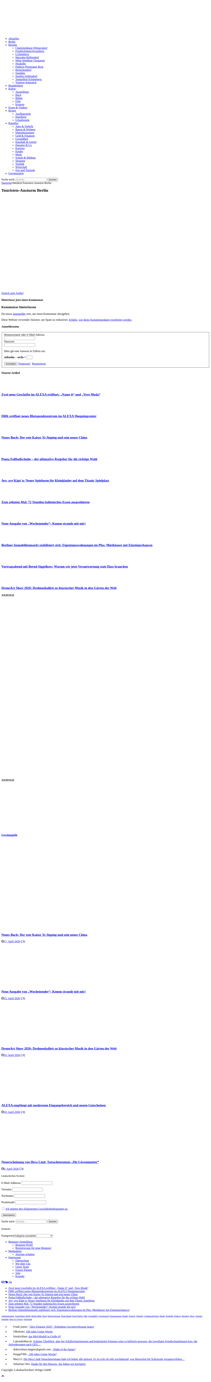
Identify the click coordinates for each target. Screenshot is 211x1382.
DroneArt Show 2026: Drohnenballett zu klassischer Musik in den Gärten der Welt (59, 588)
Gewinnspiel (103, 1316)
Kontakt (19, 1276)
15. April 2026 (12, 998)
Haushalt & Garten (26, 142)
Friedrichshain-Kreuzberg (29, 51)
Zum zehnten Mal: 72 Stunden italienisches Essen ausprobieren (45, 502)
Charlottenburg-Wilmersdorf (31, 47)
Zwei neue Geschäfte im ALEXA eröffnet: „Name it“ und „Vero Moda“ (50, 394)
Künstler (139, 1316)
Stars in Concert (16, 1319)
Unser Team (22, 1266)
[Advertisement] (27, 807)
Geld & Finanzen (25, 135)
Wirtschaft (21, 167)
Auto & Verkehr (24, 126)
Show (192, 1316)
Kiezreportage (116, 1316)
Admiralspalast (7, 1316)
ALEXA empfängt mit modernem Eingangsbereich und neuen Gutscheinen (53, 1105)
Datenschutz (22, 1260)
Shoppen (20, 160)
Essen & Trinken (17, 107)
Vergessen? (24, 363)
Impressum (14, 1257)
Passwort (9, 341)
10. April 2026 (12, 1055)
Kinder (19, 151)
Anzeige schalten (25, 1254)
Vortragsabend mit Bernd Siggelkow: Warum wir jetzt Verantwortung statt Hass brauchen (64, 566)
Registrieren (39, 363)
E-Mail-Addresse (11, 1182)
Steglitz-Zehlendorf (26, 76)
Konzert (19, 104)
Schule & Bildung (25, 157)
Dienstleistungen (24, 132)
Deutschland (66, 1316)
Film (18, 101)
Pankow (177, 1316)
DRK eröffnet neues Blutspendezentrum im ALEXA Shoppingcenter (48, 416)
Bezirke (12, 44)
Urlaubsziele (22, 120)
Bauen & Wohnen (25, 129)
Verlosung (28, 1319)
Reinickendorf (23, 69)
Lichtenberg (22, 54)
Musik (162, 1316)
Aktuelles (13, 38)
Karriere (20, 148)
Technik (19, 163)
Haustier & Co (23, 145)
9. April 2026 (11, 1168)
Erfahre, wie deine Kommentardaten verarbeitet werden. (100, 319)
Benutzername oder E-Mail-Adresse (24, 334)
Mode (18, 154)
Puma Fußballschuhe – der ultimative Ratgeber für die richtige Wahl (49, 459)
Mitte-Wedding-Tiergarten (30, 60)
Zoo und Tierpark (25, 170)
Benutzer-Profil (24, 1244)
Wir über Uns (22, 1263)
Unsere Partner (23, 1269)
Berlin (11, 41)
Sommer (198, 1316)
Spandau (20, 73)
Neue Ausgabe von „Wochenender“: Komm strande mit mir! (43, 523)
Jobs (17, 1273)
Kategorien (7, 1235)
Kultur (12, 88)
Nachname (7, 1195)
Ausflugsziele (23, 113)
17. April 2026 (12, 941)
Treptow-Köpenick (26, 82)
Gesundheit (21, 138)
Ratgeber (13, 123)
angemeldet (19, 313)
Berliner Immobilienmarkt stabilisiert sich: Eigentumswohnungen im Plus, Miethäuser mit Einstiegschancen (76, 545)
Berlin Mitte (36, 1316)
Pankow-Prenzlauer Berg (29, 66)
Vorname (6, 1189)
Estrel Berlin (77, 1316)
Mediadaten (15, 1251)
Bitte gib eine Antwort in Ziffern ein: (24, 351)
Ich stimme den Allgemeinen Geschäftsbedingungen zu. (37, 1208)
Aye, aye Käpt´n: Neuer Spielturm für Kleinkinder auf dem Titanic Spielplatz (55, 480)
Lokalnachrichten (151, 1316)
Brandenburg (15, 85)
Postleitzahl (7, 1202)
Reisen (12, 110)
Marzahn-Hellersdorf (27, 57)
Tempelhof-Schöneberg (28, 79)
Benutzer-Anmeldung (20, 1241)
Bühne (19, 98)
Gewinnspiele (16, 173)
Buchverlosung (54, 1316)
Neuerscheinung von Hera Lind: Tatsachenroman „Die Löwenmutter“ (50, 1162)
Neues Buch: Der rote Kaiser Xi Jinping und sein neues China (44, 437)
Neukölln (20, 63)
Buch (18, 95)
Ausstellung (22, 91)
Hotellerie (21, 116)
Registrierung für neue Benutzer (33, 1248)
